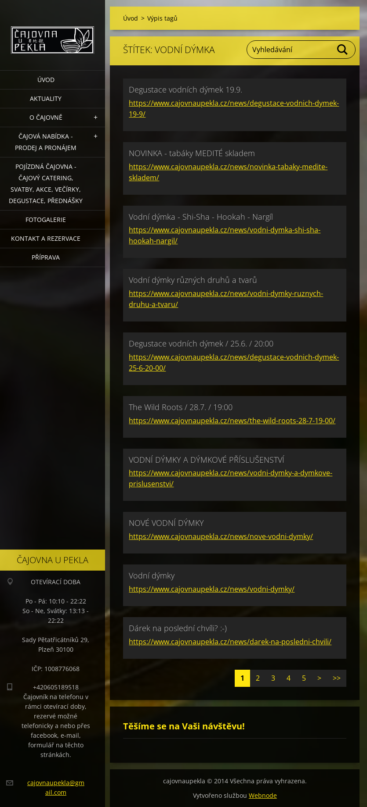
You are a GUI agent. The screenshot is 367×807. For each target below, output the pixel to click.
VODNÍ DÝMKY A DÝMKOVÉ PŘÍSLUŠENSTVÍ (206, 459)
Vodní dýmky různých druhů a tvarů (193, 280)
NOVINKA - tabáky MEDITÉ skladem (192, 153)
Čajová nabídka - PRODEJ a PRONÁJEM (45, 142)
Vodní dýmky (151, 575)
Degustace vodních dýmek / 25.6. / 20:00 (201, 343)
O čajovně (45, 117)
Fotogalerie (45, 219)
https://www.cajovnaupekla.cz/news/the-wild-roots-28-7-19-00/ (232, 420)
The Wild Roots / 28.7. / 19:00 (181, 407)
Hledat (343, 49)
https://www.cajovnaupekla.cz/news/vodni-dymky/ (211, 589)
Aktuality (46, 98)
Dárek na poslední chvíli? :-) (178, 628)
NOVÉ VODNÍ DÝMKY (166, 523)
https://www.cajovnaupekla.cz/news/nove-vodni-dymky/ (221, 536)
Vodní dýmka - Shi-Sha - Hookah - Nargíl (201, 216)
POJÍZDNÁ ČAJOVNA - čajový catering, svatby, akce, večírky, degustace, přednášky (46, 183)
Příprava (46, 257)
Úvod (46, 79)
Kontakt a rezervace (45, 238)
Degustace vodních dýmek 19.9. (185, 89)
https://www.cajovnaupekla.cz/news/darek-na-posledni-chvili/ (230, 641)
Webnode (263, 795)
